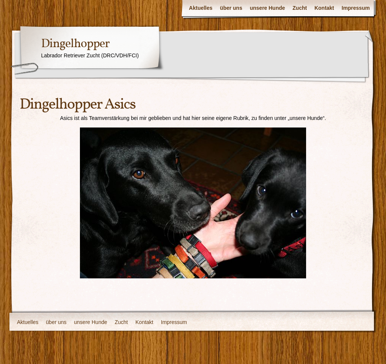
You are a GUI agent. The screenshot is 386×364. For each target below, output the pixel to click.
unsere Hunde (267, 8)
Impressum (356, 8)
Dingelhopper (75, 44)
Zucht (300, 8)
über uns (231, 8)
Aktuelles (200, 8)
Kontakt (324, 8)
